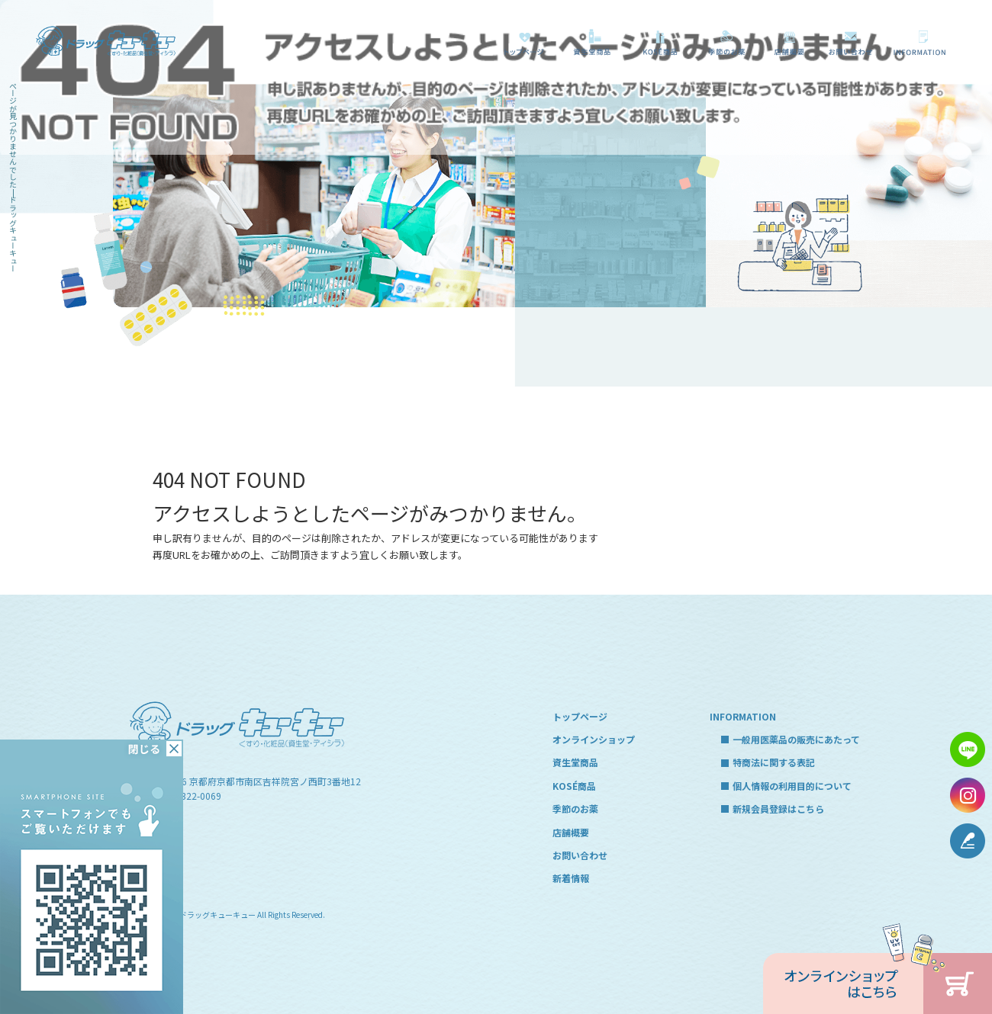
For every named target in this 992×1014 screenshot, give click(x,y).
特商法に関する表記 (774, 762)
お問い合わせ (851, 42)
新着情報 (570, 877)
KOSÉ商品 (657, 42)
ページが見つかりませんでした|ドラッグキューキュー (13, 177)
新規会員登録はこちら (778, 808)
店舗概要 (789, 42)
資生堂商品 (588, 42)
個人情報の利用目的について (792, 785)
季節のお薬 (726, 42)
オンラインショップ (593, 739)
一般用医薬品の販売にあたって (922, 42)
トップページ (523, 42)
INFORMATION (743, 716)
